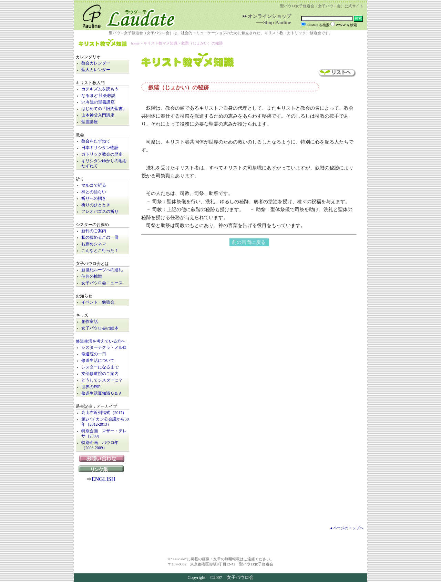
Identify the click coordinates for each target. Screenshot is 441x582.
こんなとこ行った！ (100, 250)
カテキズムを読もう (100, 89)
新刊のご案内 (93, 231)
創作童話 (89, 321)
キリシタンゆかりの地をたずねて (104, 163)
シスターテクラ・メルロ (104, 347)
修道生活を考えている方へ (100, 341)
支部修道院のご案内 (100, 374)
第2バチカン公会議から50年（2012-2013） (105, 422)
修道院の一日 (93, 354)
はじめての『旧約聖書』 (104, 109)
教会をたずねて (95, 141)
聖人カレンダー (95, 70)
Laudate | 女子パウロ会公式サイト (125, 15)
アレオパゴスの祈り (100, 211)
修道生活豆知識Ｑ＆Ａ (101, 393)
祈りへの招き (93, 198)
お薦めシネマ (93, 244)
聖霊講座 (89, 122)
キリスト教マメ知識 (103, 43)
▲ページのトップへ (346, 528)
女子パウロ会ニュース (102, 283)
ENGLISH (103, 479)
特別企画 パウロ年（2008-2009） (100, 445)
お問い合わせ (102, 458)
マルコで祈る (93, 185)
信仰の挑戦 (91, 276)
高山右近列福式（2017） (103, 413)
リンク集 (103, 468)
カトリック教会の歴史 (102, 154)
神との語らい (93, 192)
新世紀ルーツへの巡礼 (102, 270)
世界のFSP (90, 387)
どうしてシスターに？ (102, 380)
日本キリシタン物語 (100, 148)
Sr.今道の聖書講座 (98, 102)
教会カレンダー (95, 63)
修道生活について (97, 360)
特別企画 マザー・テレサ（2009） (104, 433)
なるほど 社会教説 (98, 95)
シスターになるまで (100, 367)
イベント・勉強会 (97, 302)
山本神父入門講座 (97, 115)
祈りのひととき (95, 205)
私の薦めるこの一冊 (100, 237)
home (135, 43)
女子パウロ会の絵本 (100, 328)
